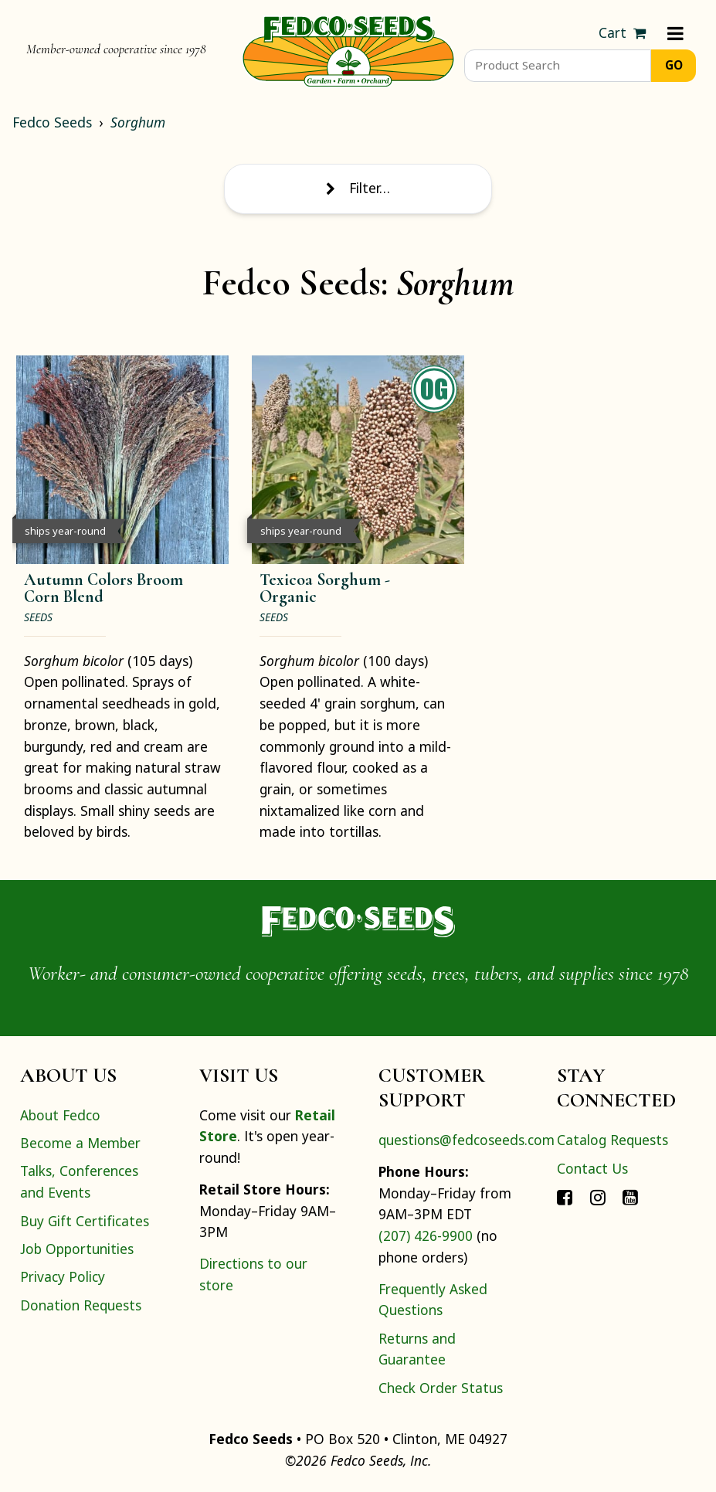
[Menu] (675, 33)
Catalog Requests (612, 1139)
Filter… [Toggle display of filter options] (357, 187)
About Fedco (60, 1115)
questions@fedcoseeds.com (466, 1139)
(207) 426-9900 (425, 1235)
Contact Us (592, 1168)
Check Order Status (440, 1387)
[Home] (348, 49)
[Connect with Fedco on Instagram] (598, 1196)
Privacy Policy (62, 1276)
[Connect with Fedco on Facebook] (564, 1196)
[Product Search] (558, 65)
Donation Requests (80, 1305)
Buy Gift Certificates (84, 1221)
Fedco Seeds (52, 122)
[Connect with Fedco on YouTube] (630, 1196)
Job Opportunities (77, 1248)
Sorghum (137, 122)
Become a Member (80, 1142)
